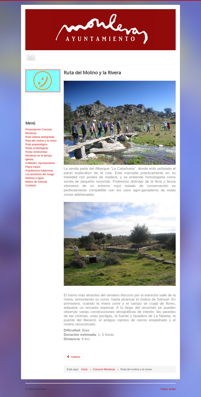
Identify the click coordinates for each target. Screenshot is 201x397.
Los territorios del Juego (39, 174)
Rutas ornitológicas (36, 148)
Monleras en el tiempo (38, 155)
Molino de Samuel (36, 181)
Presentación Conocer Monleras (38, 131)
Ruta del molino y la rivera (40, 140)
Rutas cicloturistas (36, 151)
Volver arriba (168, 389)
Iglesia (29, 159)
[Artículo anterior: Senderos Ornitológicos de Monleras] (74, 357)
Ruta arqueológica (36, 144)
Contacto (30, 185)
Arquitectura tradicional (39, 170)
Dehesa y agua (34, 178)
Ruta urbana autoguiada (39, 136)
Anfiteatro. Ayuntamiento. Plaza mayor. (40, 164)
